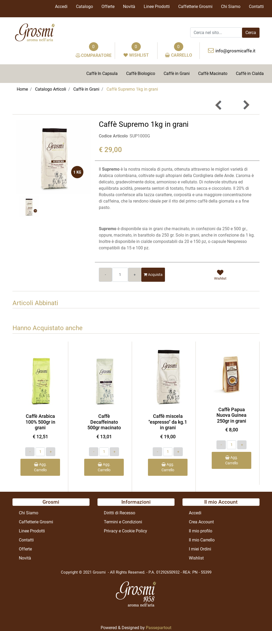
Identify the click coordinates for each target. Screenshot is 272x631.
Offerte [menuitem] (107, 6)
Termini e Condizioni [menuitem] (123, 521)
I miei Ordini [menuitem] (200, 549)
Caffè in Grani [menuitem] (177, 73)
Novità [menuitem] (129, 6)
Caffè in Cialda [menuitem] (250, 73)
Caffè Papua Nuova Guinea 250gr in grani (231, 415)
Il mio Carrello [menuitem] (202, 539)
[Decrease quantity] (105, 275)
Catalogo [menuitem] (84, 6)
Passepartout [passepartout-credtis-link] (158, 627)
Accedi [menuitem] (61, 6)
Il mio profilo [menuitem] (200, 530)
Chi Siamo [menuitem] (230, 6)
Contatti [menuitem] (256, 6)
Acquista (153, 274)
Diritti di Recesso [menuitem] (119, 512)
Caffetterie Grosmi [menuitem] (195, 6)
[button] (251, 33)
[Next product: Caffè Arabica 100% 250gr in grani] (246, 105)
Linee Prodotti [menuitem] (157, 6)
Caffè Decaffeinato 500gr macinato (104, 421)
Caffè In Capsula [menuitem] (102, 73)
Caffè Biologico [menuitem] (140, 73)
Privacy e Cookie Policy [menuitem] (125, 530)
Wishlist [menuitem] (196, 558)
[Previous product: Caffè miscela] (218, 105)
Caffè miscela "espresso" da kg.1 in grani (167, 421)
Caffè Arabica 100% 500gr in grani (40, 421)
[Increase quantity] (134, 275)
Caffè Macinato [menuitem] (212, 73)
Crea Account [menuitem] (201, 521)
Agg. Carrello (40, 467)
